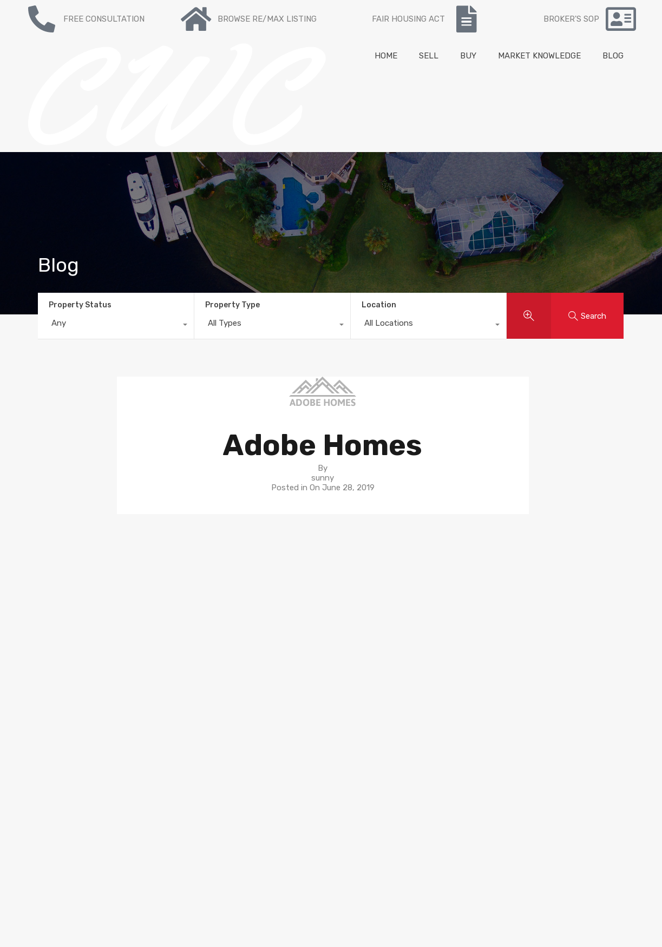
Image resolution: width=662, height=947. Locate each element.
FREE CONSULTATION (104, 19)
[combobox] (116, 326)
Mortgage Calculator (209, 650)
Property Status (80, 305)
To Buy (184, 602)
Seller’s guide (360, 602)
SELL (428, 56)
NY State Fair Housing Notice (62, 839)
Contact (186, 631)
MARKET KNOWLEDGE (539, 56)
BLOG (613, 56)
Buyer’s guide (361, 592)
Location (379, 305)
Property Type (232, 305)
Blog (179, 641)
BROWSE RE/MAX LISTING (267, 19)
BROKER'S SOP (571, 19)
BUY (468, 56)
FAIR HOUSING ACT (408, 19)
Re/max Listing (199, 621)
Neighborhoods (365, 611)
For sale (185, 592)
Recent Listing (198, 611)
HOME (386, 56)
